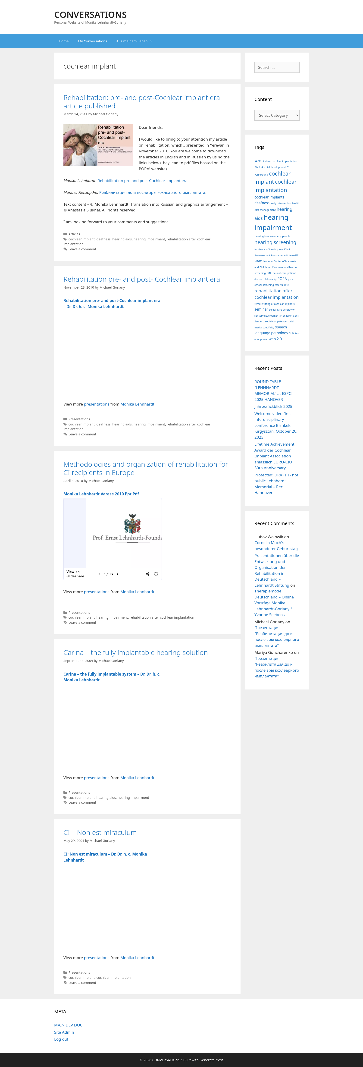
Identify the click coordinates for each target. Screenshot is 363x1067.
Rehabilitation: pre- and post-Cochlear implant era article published (141, 101)
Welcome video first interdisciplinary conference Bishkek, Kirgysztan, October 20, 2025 (275, 425)
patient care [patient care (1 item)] (280, 273)
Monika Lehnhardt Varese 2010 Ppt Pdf (101, 494)
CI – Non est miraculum (100, 832)
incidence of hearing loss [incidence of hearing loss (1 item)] (268, 249)
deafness (104, 239)
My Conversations (92, 41)
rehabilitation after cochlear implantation (162, 617)
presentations (97, 404)
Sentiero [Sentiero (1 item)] (259, 321)
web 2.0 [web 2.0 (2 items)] (275, 338)
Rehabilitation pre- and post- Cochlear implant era (141, 279)
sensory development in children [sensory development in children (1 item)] (273, 315)
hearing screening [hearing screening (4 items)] (275, 242)
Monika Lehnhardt (137, 404)
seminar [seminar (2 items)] (261, 309)
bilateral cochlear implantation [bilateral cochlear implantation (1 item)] (279, 161)
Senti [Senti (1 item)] (296, 315)
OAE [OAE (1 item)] (269, 273)
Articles (74, 234)
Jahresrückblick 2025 (273, 406)
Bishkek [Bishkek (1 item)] (258, 167)
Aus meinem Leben (136, 41)
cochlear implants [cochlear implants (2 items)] (269, 197)
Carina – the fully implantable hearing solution (135, 652)
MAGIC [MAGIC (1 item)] (258, 261)
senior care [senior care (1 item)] (275, 309)
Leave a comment (82, 249)
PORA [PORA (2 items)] (282, 278)
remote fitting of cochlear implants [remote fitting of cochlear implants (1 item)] (274, 303)
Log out (61, 1039)
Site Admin (64, 1032)
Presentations (79, 419)
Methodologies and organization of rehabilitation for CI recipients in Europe (145, 468)
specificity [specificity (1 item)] (268, 327)
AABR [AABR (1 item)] (257, 161)
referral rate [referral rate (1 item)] (282, 284)
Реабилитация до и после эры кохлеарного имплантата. (152, 192)
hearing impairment (149, 239)
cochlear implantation (114, 977)
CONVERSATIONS (90, 14)
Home (64, 41)
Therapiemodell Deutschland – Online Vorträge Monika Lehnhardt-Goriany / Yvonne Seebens (274, 602)
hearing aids (122, 239)
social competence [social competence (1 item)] (276, 321)
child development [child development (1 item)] (275, 167)
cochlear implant (82, 239)
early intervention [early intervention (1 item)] (281, 203)
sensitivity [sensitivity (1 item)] (288, 309)
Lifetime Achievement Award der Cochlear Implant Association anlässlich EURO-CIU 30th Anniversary (274, 455)
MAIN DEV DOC (68, 1025)
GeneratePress (211, 1060)
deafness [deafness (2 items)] (261, 202)
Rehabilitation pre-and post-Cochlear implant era (142, 180)
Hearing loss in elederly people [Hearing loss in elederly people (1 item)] (272, 236)
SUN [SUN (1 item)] (291, 333)
